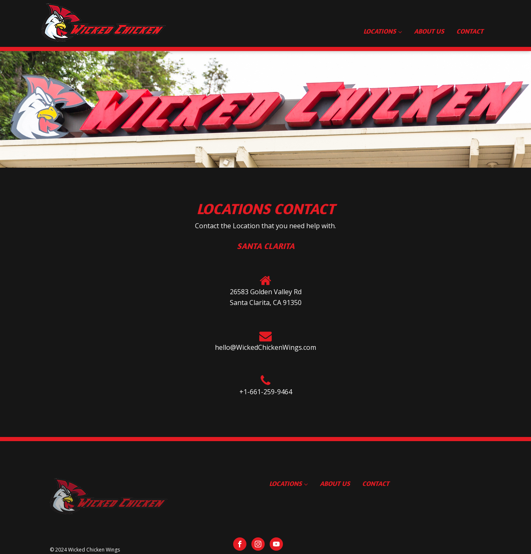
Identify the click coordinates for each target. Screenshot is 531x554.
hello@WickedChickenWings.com (265, 347)
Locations (379, 31)
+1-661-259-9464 (265, 391)
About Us (429, 31)
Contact (469, 31)
